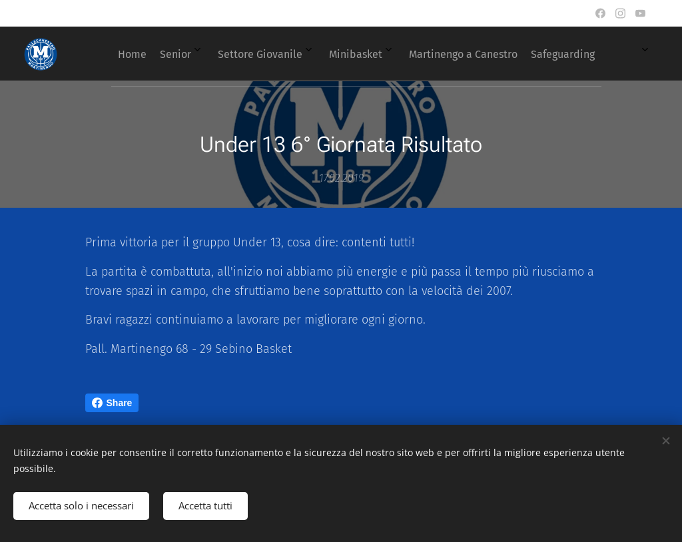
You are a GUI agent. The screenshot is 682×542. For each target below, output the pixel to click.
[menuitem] (312, 54)
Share (112, 403)
